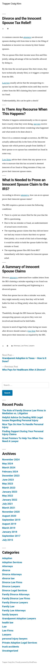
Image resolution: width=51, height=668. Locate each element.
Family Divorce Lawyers (15, 602)
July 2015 (7, 539)
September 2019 (11, 519)
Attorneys (16, 346)
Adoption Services (12, 562)
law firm (31, 331)
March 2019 (8, 527)
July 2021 (7, 503)
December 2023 (10, 475)
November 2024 (11, 459)
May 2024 (7, 463)
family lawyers (10, 614)
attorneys (27, 37)
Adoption (7, 558)
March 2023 (8, 487)
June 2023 (8, 479)
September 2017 (11, 535)
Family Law (8, 606)
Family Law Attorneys (14, 610)
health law (7, 622)
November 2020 (11, 511)
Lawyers (6, 82)
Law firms (6, 159)
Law (4, 626)
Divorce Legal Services (14, 590)
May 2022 (7, 495)
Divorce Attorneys (12, 574)
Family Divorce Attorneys (15, 594)
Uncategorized (10, 650)
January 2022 (9, 499)
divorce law (8, 578)
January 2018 (9, 531)
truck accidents (10, 646)
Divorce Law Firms (12, 582)
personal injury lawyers (14, 638)
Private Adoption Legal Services (19, 642)
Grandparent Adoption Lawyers (19, 618)
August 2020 (9, 515)
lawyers (37, 124)
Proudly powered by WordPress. (26, 662)
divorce (6, 570)
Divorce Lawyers (11, 586)
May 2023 (7, 483)
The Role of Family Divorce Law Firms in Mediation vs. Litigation (24, 412)
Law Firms (24, 346)
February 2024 (10, 471)
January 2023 (9, 491)
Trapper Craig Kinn (11, 3)
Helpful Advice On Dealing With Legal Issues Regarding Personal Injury (22, 419)
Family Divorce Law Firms (16, 598)
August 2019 (9, 523)
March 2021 (8, 507)
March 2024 (8, 467)
